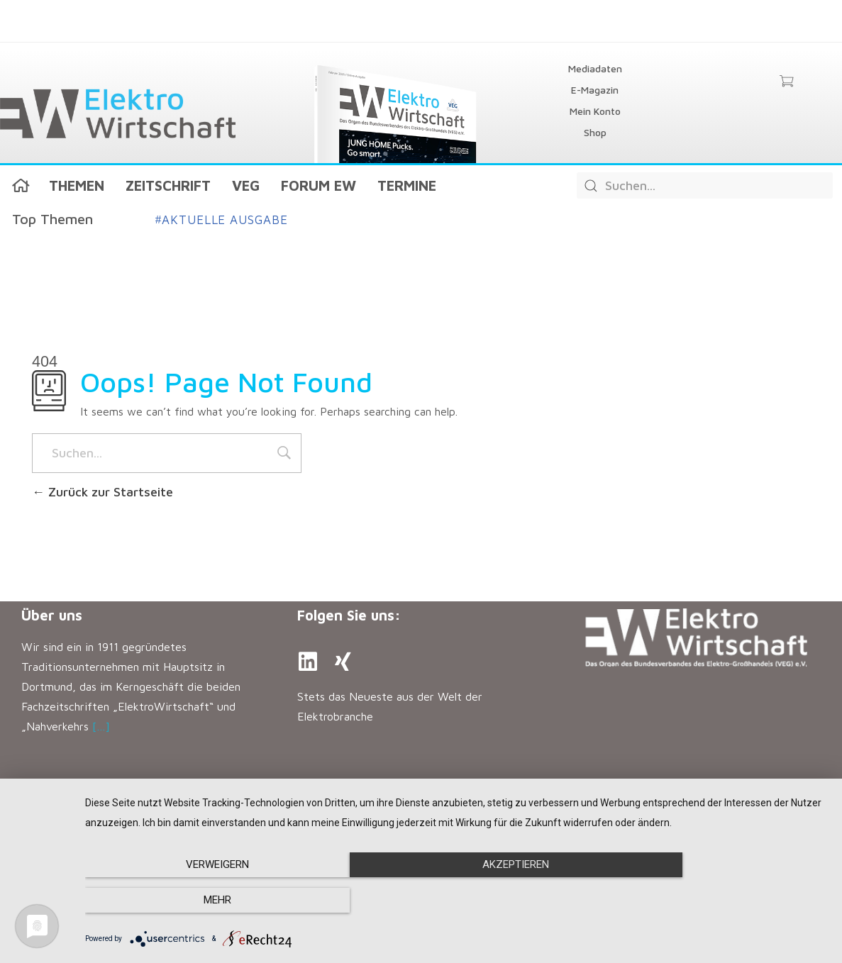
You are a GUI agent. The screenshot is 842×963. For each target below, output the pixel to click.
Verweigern (196, 900)
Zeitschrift (168, 185)
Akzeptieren (456, 900)
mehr (716, 900)
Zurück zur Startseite (102, 491)
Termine (406, 185)
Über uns (51, 615)
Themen (76, 185)
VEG (246, 185)
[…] (101, 726)
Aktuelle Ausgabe (221, 220)
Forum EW (318, 185)
